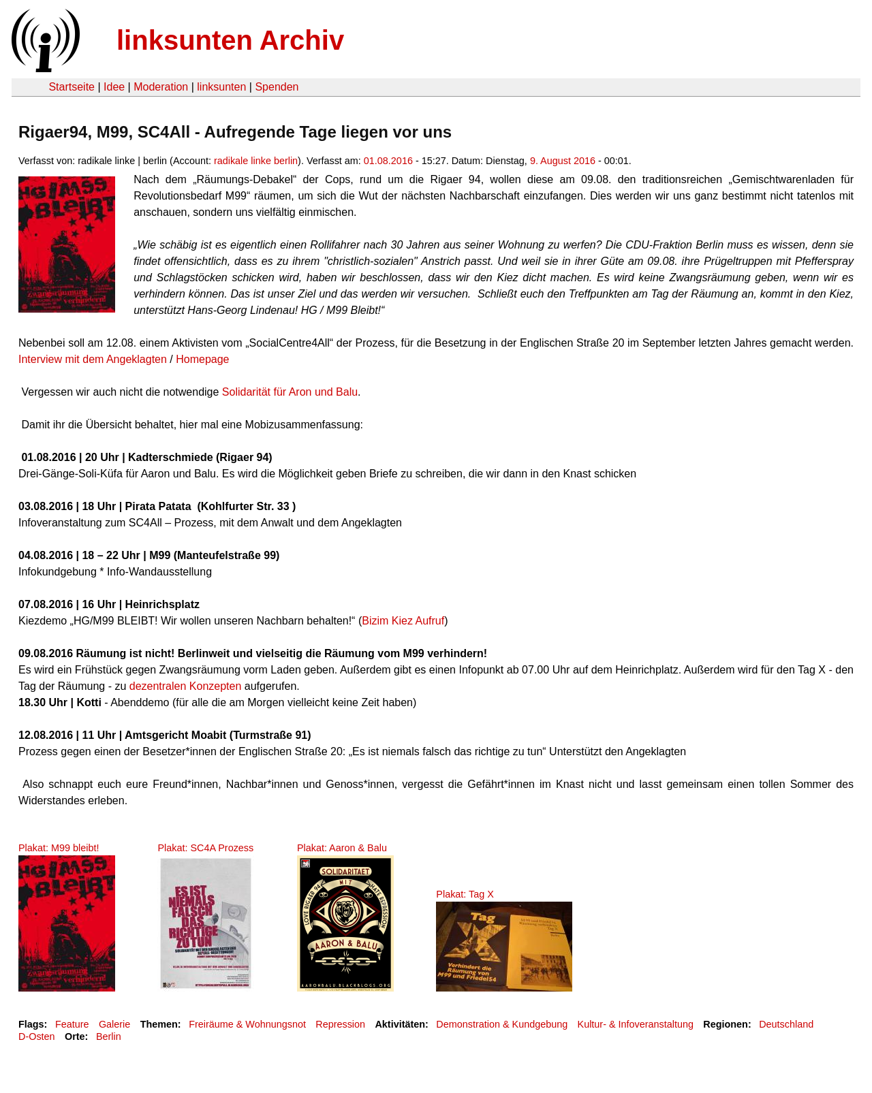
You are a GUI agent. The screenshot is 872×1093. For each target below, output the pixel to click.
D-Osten (36, 1036)
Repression (340, 1024)
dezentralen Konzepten (185, 686)
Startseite (71, 87)
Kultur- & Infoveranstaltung (636, 1024)
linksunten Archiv (230, 40)
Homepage (202, 359)
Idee (114, 87)
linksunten (221, 87)
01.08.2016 (388, 160)
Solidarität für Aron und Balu (290, 392)
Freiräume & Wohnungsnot (247, 1024)
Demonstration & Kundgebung (501, 1024)
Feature (72, 1024)
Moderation (161, 87)
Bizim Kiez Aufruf (403, 621)
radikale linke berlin (256, 160)
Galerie (114, 1024)
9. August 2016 (562, 160)
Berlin (108, 1036)
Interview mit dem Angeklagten (92, 359)
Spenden (276, 87)
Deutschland (786, 1024)
